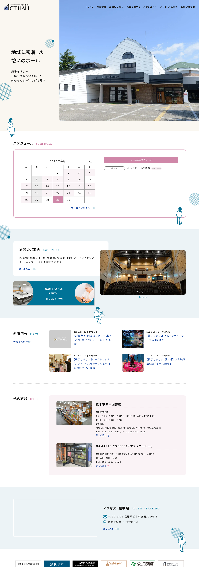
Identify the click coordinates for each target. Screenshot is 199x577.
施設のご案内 (116, 6)
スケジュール (150, 6)
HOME (90, 6)
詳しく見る (24, 268)
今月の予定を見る (80, 207)
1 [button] (139, 297)
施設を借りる (133, 6)
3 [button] (145, 297)
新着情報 (101, 6)
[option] (143, 273)
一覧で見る (19, 341)
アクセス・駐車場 (169, 6)
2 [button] (142, 297)
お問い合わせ (188, 6)
